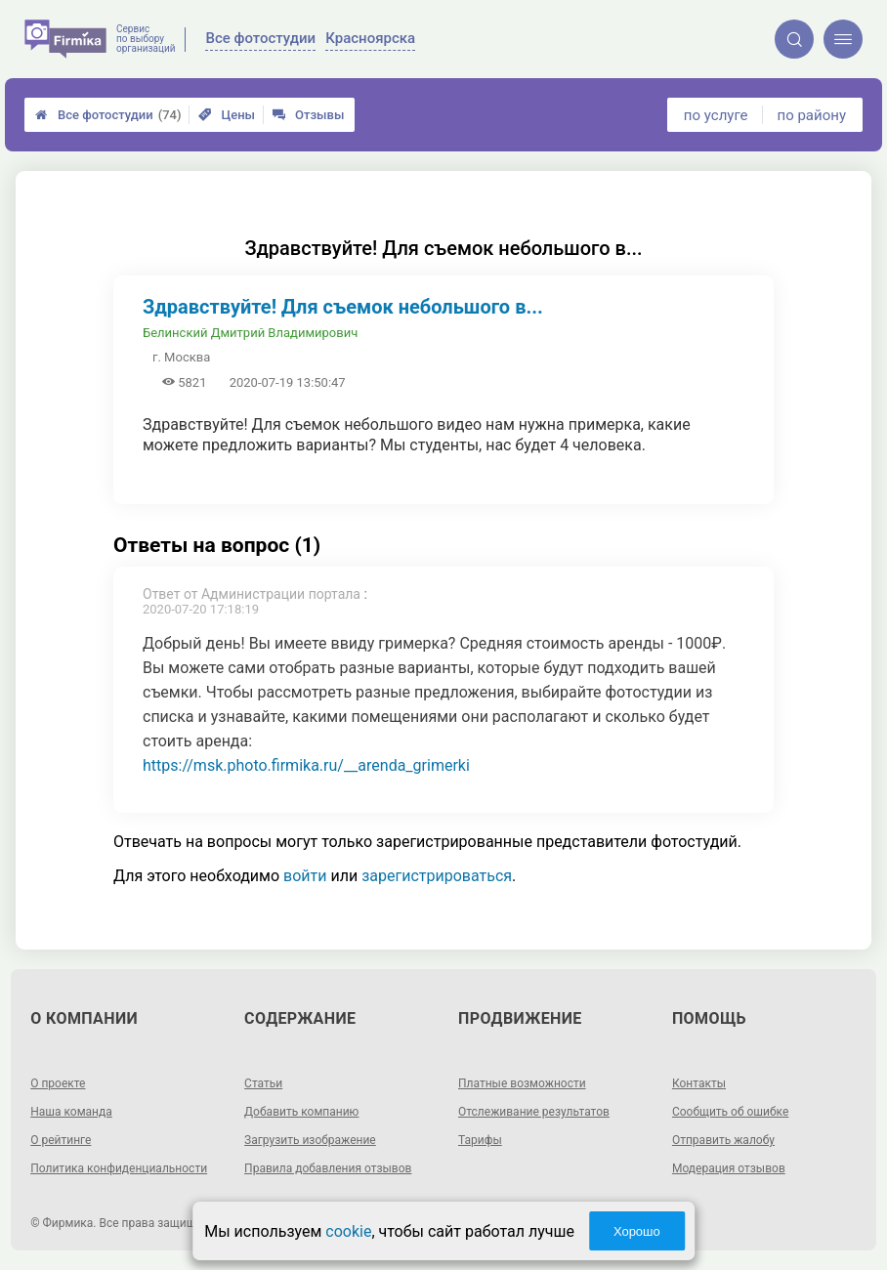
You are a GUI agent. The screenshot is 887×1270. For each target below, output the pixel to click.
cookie (348, 1231)
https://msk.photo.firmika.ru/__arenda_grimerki (306, 765)
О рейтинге (60, 1140)
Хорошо (636, 1231)
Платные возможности (522, 1083)
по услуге (716, 115)
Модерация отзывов (728, 1168)
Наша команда (71, 1112)
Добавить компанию (301, 1112)
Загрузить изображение (310, 1140)
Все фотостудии (108, 114)
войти (304, 876)
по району (812, 115)
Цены (226, 114)
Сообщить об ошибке (730, 1112)
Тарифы (480, 1140)
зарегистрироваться (436, 876)
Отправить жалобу (723, 1140)
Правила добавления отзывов (327, 1168)
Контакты (699, 1083)
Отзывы (308, 114)
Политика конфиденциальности (118, 1168)
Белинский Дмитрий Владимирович (250, 332)
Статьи (263, 1083)
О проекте (57, 1083)
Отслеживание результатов (534, 1112)
